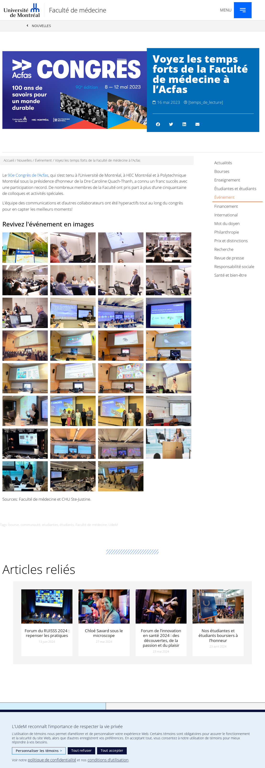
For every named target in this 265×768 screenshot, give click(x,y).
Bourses (221, 171)
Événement (43, 160)
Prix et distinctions (231, 241)
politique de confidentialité (52, 760)
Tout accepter (112, 750)
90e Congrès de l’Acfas (28, 175)
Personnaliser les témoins (39, 750)
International (226, 215)
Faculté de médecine (77, 10)
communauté (30, 525)
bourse (13, 525)
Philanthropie (226, 232)
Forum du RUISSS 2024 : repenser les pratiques (47, 633)
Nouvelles (24, 160)
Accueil (9, 160)
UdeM (113, 525)
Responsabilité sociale (234, 266)
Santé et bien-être (230, 275)
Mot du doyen (227, 223)
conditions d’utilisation (108, 760)
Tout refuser (81, 750)
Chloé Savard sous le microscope (104, 633)
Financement (226, 206)
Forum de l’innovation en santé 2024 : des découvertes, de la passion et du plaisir (161, 638)
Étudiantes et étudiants (235, 189)
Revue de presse (229, 258)
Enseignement (227, 180)
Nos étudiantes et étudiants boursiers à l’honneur (218, 635)
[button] (158, 124)
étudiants (67, 525)
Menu (226, 10)
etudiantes (50, 525)
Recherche (223, 249)
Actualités (223, 163)
